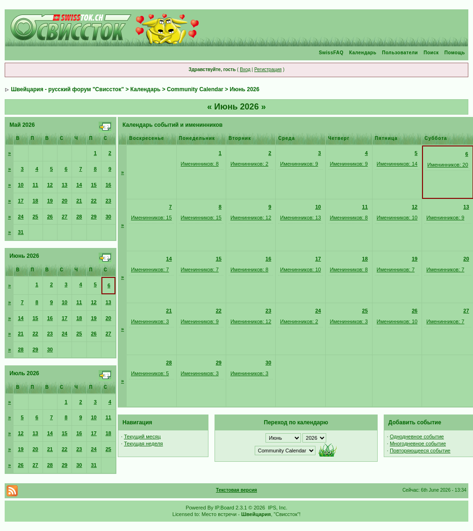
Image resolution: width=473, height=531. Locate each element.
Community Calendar (195, 89)
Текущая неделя (143, 443)
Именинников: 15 (151, 217)
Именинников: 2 (249, 164)
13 (64, 185)
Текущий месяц (142, 436)
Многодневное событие (418, 443)
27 (64, 216)
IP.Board (224, 507)
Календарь (362, 52)
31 (20, 232)
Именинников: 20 (447, 164)
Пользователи (400, 52)
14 (79, 185)
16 (108, 185)
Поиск (431, 52)
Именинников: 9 (299, 164)
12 (50, 185)
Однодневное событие (417, 436)
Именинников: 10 (397, 217)
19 (50, 201)
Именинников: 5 (150, 373)
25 (35, 216)
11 (35, 185)
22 (94, 201)
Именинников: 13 (300, 217)
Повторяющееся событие (420, 450)
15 (94, 185)
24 (20, 216)
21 (79, 201)
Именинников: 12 (250, 217)
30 (108, 216)
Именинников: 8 (200, 164)
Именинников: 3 (150, 321)
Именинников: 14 (397, 164)
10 (20, 185)
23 (108, 201)
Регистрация (267, 69)
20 (64, 201)
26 (50, 216)
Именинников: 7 (150, 269)
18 (35, 201)
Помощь (454, 52)
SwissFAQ (331, 52)
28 (79, 216)
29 (94, 216)
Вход (245, 69)
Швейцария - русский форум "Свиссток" (67, 89)
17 (20, 201)
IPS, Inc (277, 507)
